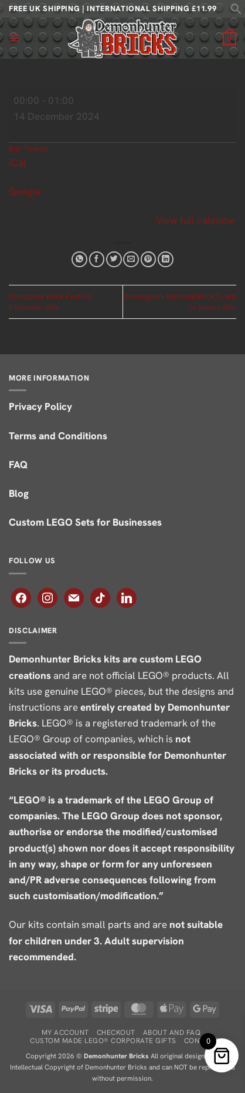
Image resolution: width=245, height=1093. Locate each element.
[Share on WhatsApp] (79, 259)
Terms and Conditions (59, 435)
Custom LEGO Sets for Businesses (85, 522)
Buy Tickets (29, 148)
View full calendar (196, 220)
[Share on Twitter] (114, 259)
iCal (17, 162)
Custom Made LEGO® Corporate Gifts (103, 1040)
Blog (20, 493)
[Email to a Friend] (131, 259)
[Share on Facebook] (97, 259)
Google (25, 191)
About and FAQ (171, 1032)
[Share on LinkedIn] (165, 259)
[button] (236, 11)
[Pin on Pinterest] (148, 259)
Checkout (116, 1032)
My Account (65, 1032)
